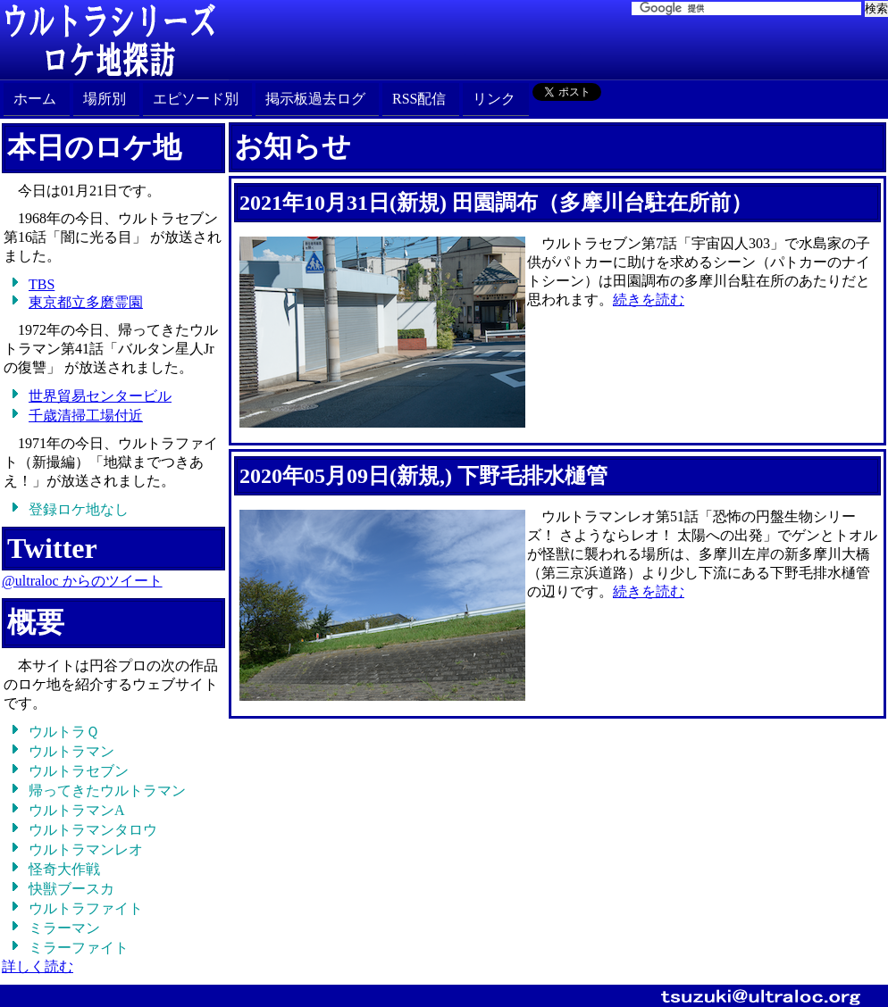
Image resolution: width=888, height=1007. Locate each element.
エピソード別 (196, 98)
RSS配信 (419, 98)
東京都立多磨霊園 (86, 302)
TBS (41, 284)
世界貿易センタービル (100, 396)
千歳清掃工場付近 (86, 415)
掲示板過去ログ (315, 98)
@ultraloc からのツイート (82, 580)
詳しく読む (37, 966)
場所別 (104, 98)
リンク (494, 98)
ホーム (34, 98)
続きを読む (648, 299)
